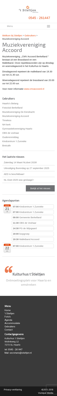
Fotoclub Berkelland (12, 107)
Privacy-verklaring (13, 389)
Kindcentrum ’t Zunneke (14, 141)
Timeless (6, 120)
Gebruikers (10, 326)
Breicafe (6, 145)
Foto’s (8, 316)
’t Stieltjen (9, 313)
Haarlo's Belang (10, 103)
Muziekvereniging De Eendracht (18, 112)
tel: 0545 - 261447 (13, 349)
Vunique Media (45, 393)
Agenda (8, 320)
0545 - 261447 (39, 18)
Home (8, 310)
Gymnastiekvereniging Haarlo (17, 128)
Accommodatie (12, 323)
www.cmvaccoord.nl (34, 89)
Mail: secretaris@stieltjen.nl (18, 352)
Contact (9, 329)
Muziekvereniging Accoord (15, 116)
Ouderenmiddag (10, 137)
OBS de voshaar (10, 133)
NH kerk (6, 124)
